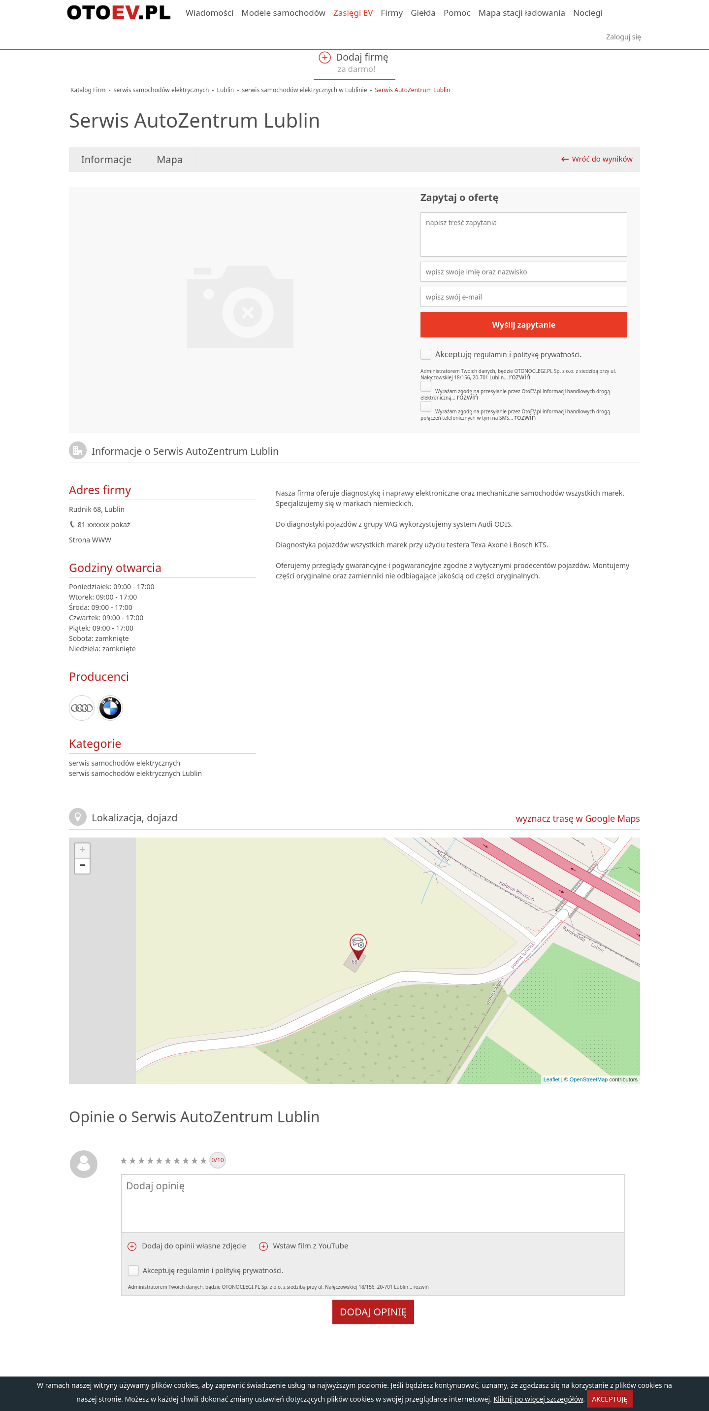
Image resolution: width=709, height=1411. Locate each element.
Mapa (170, 159)
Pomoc (457, 12)
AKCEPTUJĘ (609, 1399)
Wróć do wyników (602, 159)
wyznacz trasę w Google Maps (578, 818)
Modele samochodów (283, 12)
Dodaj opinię (373, 1311)
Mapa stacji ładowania (522, 12)
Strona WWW (90, 539)
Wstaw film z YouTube (310, 1245)
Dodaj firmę (353, 62)
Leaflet (552, 1079)
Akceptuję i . (523, 364)
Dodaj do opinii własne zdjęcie (193, 1245)
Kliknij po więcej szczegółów (538, 1399)
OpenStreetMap (589, 1079)
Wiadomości (209, 12)
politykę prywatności (546, 354)
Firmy (392, 12)
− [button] (82, 866)
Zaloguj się (623, 36)
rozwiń (520, 376)
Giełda (423, 12)
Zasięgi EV (353, 12)
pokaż (120, 524)
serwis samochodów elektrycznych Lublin (135, 773)
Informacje (106, 159)
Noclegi (588, 12)
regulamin (490, 354)
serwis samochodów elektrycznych (124, 763)
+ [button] (82, 850)
